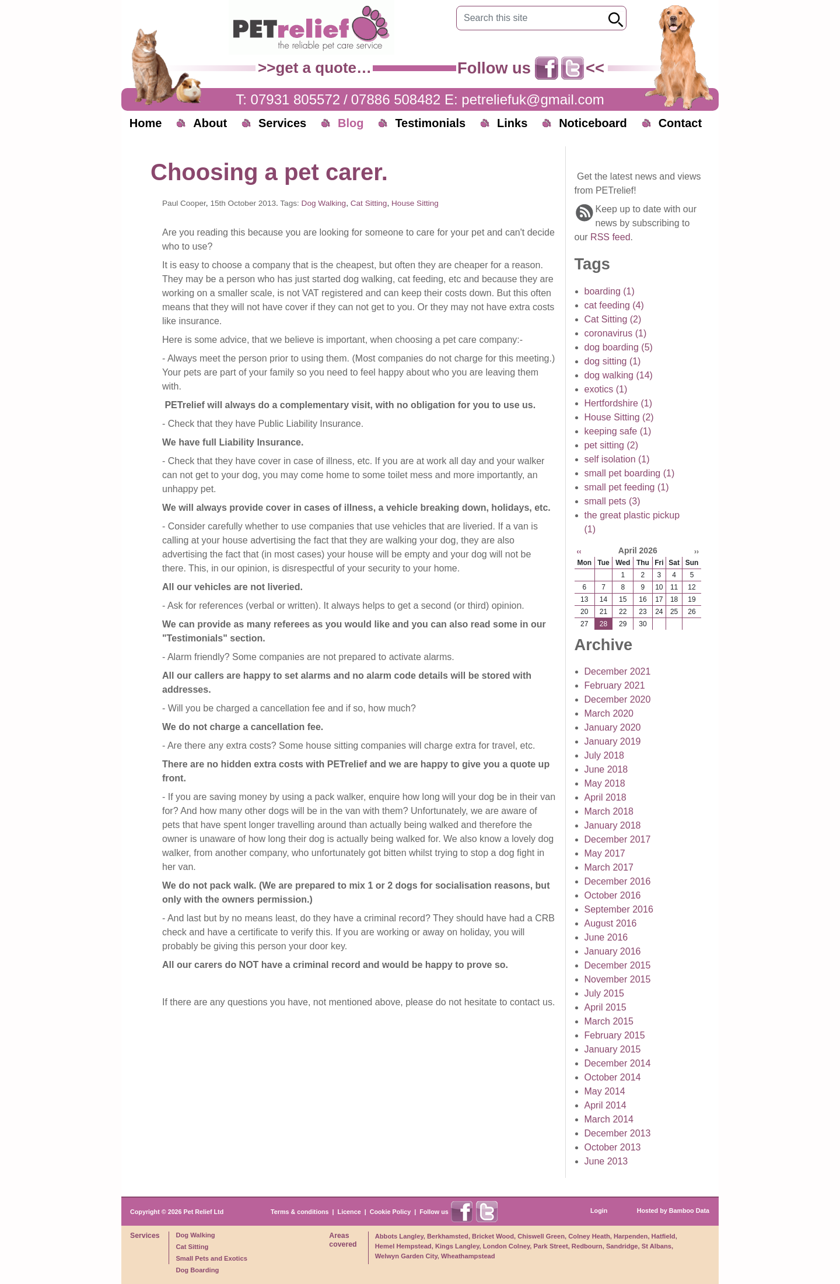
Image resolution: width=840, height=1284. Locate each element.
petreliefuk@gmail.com (532, 99)
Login (598, 1210)
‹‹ (579, 552)
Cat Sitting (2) (613, 319)
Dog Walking (324, 203)
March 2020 (609, 713)
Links (512, 123)
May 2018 (604, 783)
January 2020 (612, 727)
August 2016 (610, 923)
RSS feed (610, 237)
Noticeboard (593, 123)
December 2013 (617, 1133)
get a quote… (323, 67)
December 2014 (617, 1063)
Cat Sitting (369, 203)
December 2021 (617, 671)
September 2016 (618, 909)
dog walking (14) (618, 375)
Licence (349, 1211)
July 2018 (604, 755)
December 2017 (617, 839)
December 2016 (617, 881)
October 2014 (612, 1077)
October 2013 (612, 1147)
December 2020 (617, 699)
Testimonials (430, 123)
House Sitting (415, 203)
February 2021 (614, 685)
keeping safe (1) (618, 431)
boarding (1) (609, 291)
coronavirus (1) (615, 333)
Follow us (434, 1211)
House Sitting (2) (619, 417)
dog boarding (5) (618, 347)
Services (282, 123)
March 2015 (609, 1021)
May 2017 (604, 853)
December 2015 (617, 965)
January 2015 (612, 1049)
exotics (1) (606, 389)
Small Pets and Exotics (211, 1258)
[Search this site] (532, 18)
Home (146, 123)
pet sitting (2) (611, 445)
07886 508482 (396, 99)
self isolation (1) (617, 459)
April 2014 (605, 1105)
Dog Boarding (197, 1270)
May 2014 (604, 1091)
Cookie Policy (390, 1211)
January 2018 (612, 825)
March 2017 (609, 867)
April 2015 (605, 1007)
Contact (680, 123)
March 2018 (609, 811)
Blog (350, 123)
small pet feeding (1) (626, 487)
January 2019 (612, 741)
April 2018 (605, 797)
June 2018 (606, 769)
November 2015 (617, 979)
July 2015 (604, 993)
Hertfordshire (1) (618, 403)
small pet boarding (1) (629, 473)
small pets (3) (612, 501)
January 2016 (612, 951)
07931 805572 (296, 99)
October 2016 (612, 895)
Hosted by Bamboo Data (673, 1210)
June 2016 (606, 937)
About (210, 123)
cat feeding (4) (614, 305)
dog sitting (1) (612, 361)
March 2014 (609, 1119)
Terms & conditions (300, 1211)
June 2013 (606, 1161)
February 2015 (614, 1035)
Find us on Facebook (546, 68)
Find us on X (572, 68)
